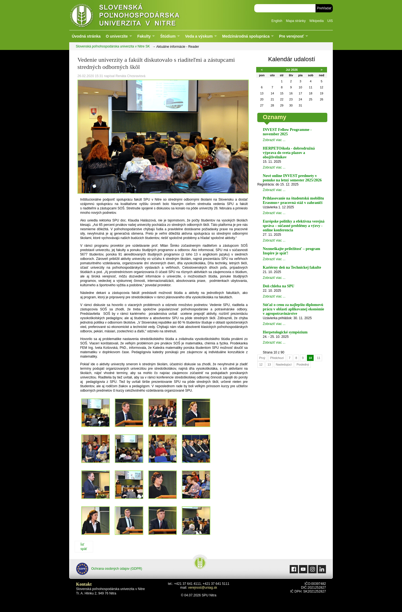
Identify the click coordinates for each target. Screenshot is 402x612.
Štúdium (167, 36)
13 (269, 364)
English (277, 21)
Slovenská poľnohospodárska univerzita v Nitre (136, 15)
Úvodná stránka (86, 36)
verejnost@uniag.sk (202, 587)
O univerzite (117, 36)
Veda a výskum (199, 36)
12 (261, 364)
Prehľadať (324, 8)
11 (318, 358)
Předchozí (277, 358)
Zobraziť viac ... (274, 140)
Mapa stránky (296, 21)
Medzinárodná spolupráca (246, 36)
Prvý (262, 358)
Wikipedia (316, 21)
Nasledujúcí (284, 364)
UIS (330, 21)
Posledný (303, 364)
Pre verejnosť (291, 36)
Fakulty (144, 36)
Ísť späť (83, 547)
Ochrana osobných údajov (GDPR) (109, 569)
